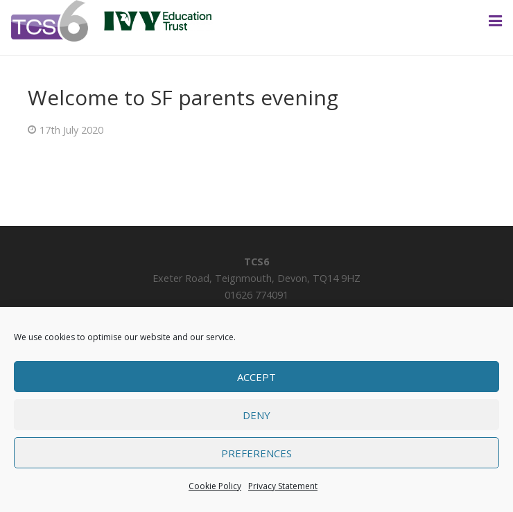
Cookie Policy (215, 486)
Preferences (256, 453)
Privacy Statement (283, 486)
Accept (256, 377)
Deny (256, 415)
